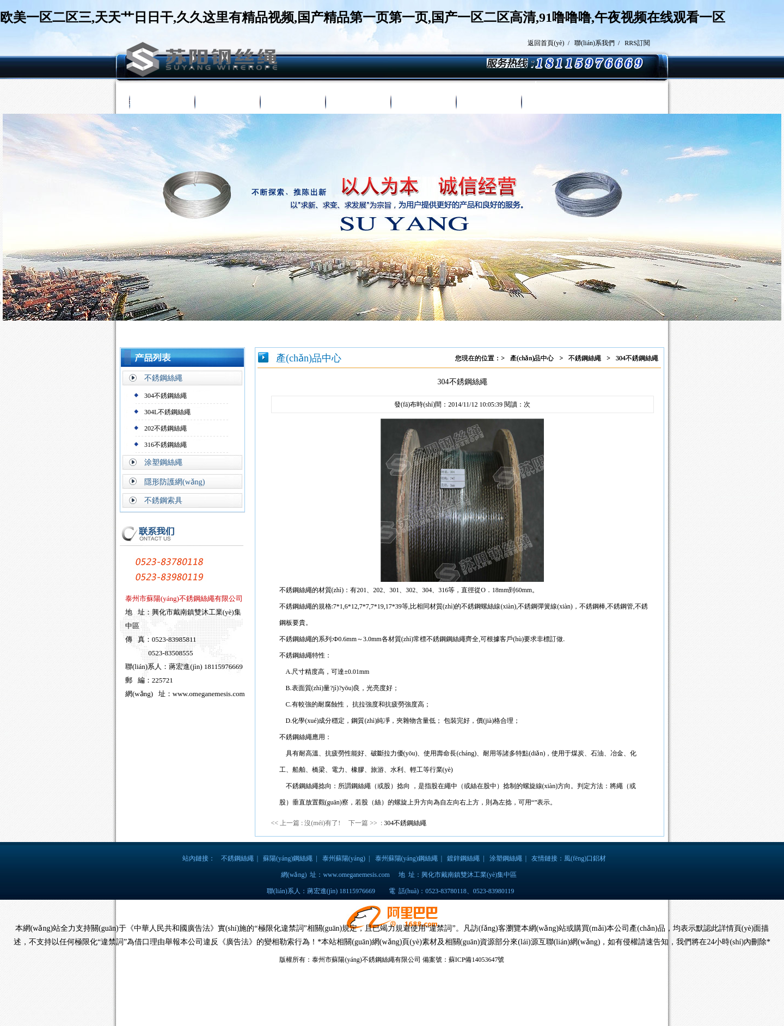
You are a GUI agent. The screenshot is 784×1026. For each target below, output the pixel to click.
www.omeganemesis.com (356, 874)
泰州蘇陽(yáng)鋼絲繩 (406, 858)
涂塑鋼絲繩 (163, 462)
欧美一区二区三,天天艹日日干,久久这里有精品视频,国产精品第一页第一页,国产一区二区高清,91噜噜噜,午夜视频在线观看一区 (362, 17)
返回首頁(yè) (546, 43)
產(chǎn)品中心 (292, 102)
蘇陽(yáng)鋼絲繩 (288, 858)
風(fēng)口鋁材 (585, 858)
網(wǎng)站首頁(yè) (161, 102)
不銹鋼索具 (163, 500)
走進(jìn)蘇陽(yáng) (227, 102)
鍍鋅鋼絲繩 (463, 858)
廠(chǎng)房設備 (488, 102)
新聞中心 (357, 102)
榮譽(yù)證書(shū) (423, 102)
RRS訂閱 (637, 43)
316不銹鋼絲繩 (165, 445)
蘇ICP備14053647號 (477, 959)
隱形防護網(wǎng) (174, 482)
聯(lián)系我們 (594, 43)
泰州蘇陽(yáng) (343, 858)
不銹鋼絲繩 (163, 378)
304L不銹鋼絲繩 (167, 412)
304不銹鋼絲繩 (165, 396)
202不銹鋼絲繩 (165, 428)
